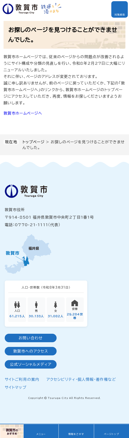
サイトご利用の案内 (22, 380)
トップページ (33, 142)
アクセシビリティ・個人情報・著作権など (81, 380)
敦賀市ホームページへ (23, 113)
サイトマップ (15, 388)
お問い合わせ (31, 338)
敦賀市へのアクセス (30, 352)
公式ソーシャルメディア (30, 365)
